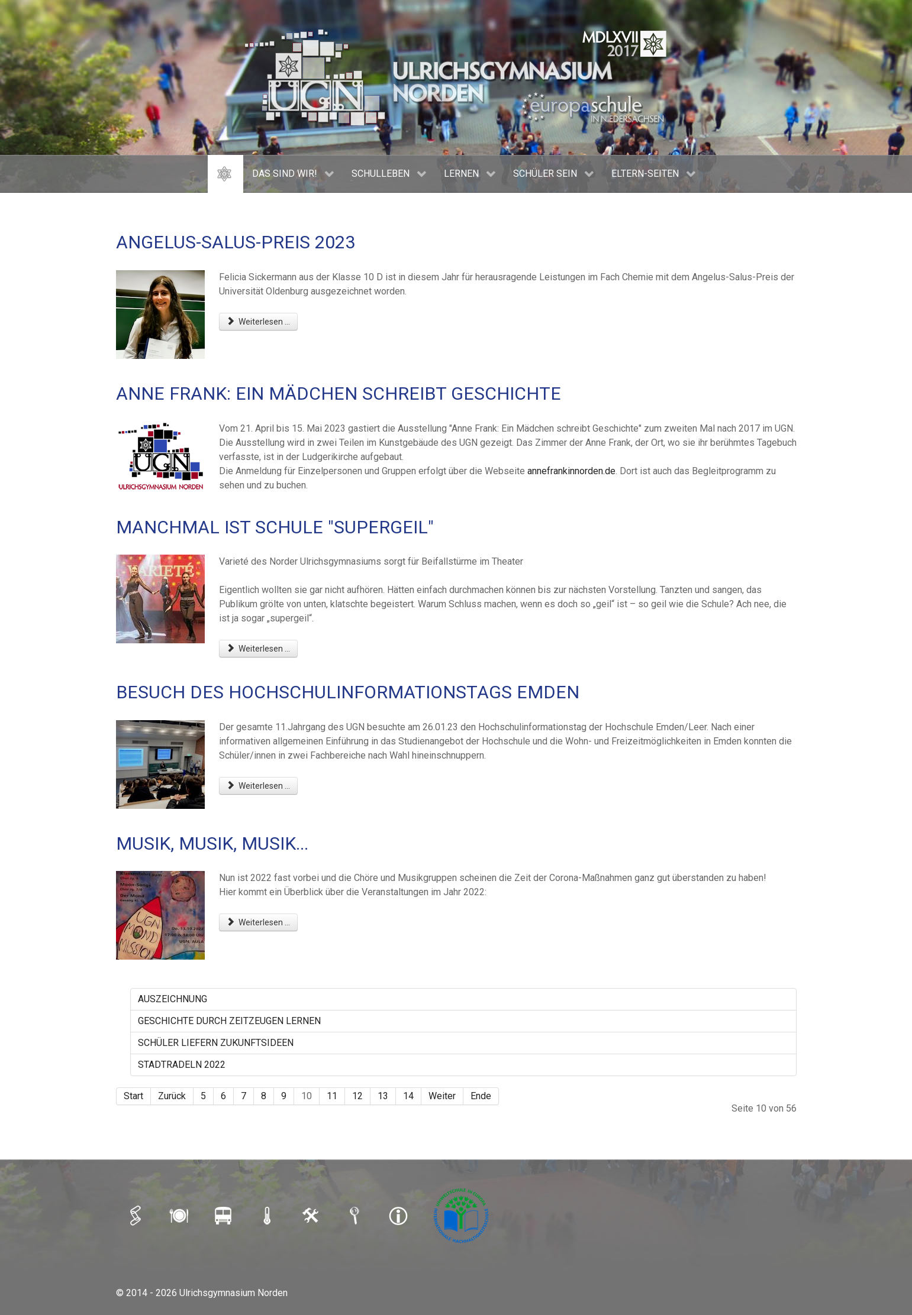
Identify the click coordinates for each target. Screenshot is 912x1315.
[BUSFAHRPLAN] (224, 1215)
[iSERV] (136, 1215)
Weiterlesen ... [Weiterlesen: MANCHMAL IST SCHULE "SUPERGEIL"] (259, 648)
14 (408, 1096)
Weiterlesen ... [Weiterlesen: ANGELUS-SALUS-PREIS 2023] (259, 321)
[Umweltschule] (462, 1215)
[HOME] (225, 174)
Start (133, 1096)
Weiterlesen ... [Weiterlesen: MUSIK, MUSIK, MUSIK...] (259, 922)
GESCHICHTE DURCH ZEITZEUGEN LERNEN (229, 1020)
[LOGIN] (312, 1215)
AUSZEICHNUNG (172, 999)
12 (357, 1096)
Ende (480, 1096)
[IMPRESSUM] (399, 1215)
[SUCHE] (355, 1215)
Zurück (172, 1096)
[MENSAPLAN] (180, 1215)
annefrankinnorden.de (571, 471)
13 (383, 1096)
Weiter (442, 1096)
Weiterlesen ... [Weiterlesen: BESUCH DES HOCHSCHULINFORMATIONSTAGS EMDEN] (259, 786)
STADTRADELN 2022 (181, 1064)
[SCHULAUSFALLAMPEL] (268, 1215)
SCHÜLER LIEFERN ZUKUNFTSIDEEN (216, 1042)
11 (332, 1096)
